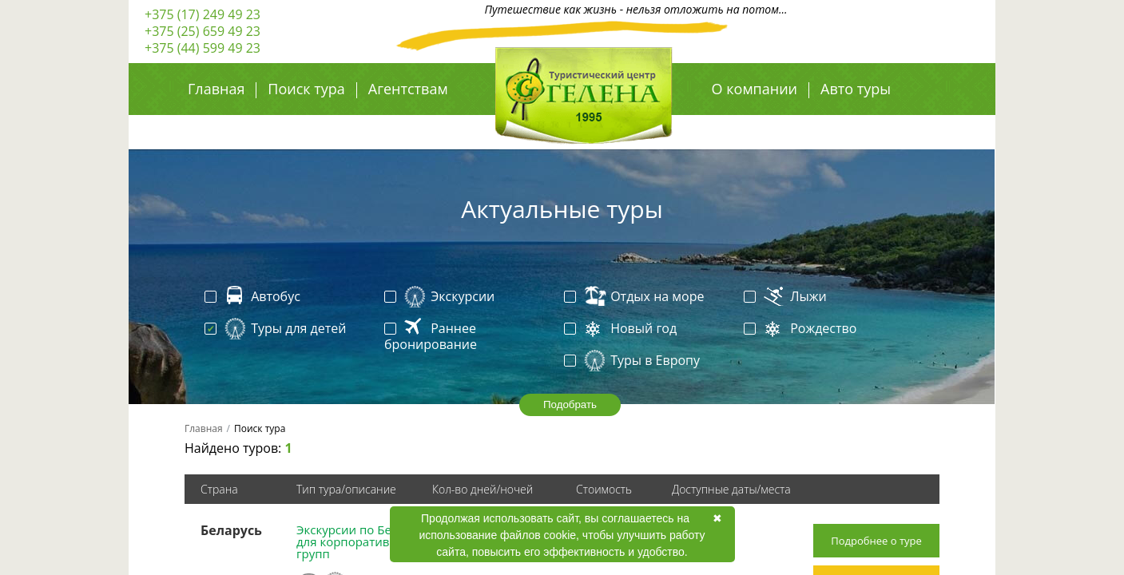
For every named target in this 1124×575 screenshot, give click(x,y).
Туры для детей (277, 329)
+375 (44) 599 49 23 (202, 48)
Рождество (801, 329)
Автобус (254, 297)
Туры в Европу (633, 361)
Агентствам (408, 88)
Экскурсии (440, 297)
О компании (754, 88)
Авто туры (855, 88)
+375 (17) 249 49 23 (202, 14)
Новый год (622, 329)
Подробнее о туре (876, 540)
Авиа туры (748, 123)
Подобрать (570, 404)
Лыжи (787, 297)
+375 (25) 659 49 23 (202, 31)
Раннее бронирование (430, 336)
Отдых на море (635, 297)
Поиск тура (306, 88)
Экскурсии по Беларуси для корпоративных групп (363, 541)
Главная (216, 88)
